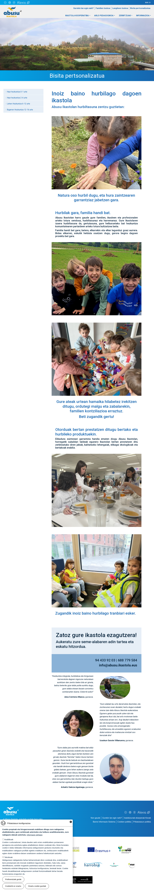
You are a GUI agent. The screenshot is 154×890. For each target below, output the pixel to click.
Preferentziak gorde (13, 879)
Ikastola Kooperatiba (77, 15)
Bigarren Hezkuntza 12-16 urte (20, 110)
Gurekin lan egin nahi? (83, 8)
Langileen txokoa (120, 8)
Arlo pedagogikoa (103, 15)
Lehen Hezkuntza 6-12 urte (18, 104)
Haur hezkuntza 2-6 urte (17, 98)
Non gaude (95, 818)
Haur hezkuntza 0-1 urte (17, 92)
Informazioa (142, 15)
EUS (146, 2)
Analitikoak (8, 839)
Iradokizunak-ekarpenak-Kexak (137, 818)
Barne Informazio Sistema (104, 822)
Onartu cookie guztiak (37, 886)
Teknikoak (8, 857)
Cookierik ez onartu (13, 886)
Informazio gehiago (34, 835)
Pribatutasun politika (142, 822)
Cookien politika (124, 822)
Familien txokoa (103, 8)
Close (70, 821)
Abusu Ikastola (12, 8)
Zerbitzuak (125, 15)
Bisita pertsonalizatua (140, 8)
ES (149, 2)
